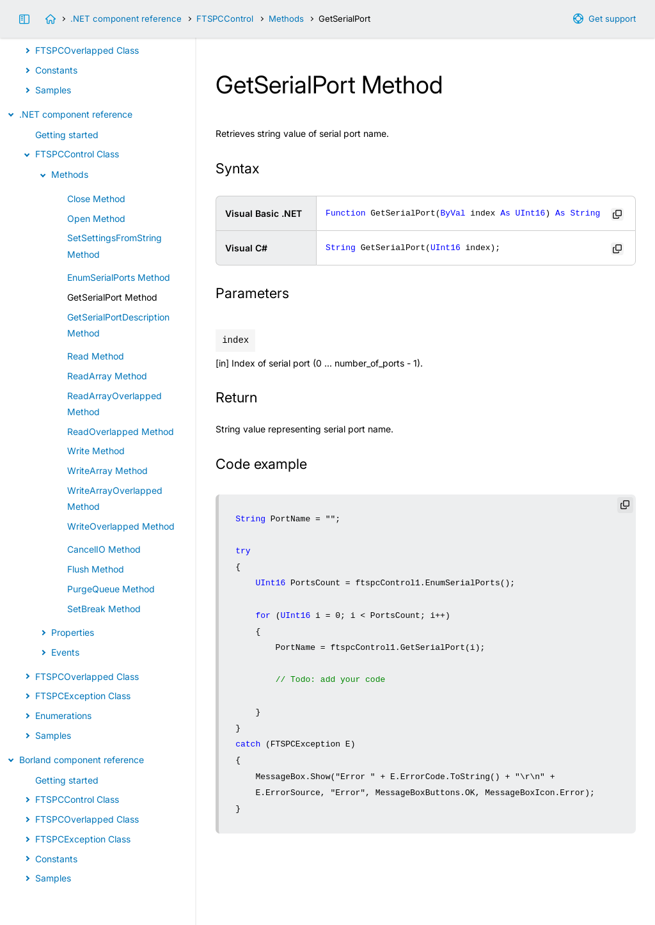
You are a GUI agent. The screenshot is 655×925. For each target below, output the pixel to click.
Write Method (96, 450)
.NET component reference (126, 18)
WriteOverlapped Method (121, 526)
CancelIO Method (104, 549)
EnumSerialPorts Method (118, 277)
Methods (286, 18)
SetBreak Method (104, 608)
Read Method (95, 356)
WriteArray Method (107, 470)
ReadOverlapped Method (120, 431)
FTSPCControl (224, 18)
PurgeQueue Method (111, 588)
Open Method (96, 218)
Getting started (67, 134)
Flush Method (95, 569)
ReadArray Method (107, 375)
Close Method (96, 198)
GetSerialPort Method (112, 297)
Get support (612, 18)
